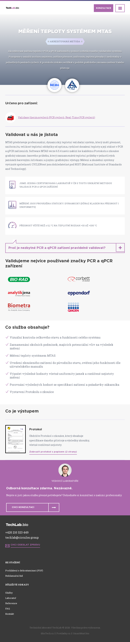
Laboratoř (10, 598)
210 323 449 (21, 532)
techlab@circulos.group (22, 537)
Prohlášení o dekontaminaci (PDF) (24, 570)
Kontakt (9, 613)
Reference (11, 603)
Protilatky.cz (63, 633)
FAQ (7, 608)
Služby (9, 592)
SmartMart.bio (81, 633)
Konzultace (103, 8)
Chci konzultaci (23, 507)
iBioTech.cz (47, 633)
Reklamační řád (14, 575)
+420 (9, 532)
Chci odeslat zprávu (25, 545)
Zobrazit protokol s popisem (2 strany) (53, 452)
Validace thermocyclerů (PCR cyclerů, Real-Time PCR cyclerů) (56, 117)
